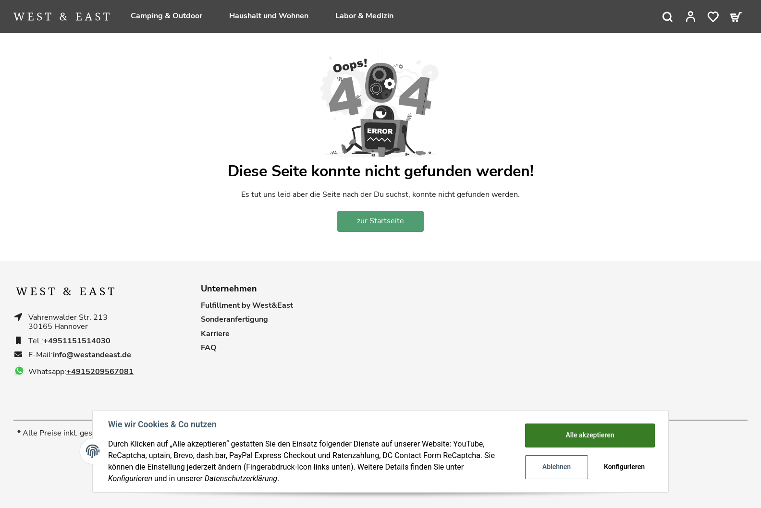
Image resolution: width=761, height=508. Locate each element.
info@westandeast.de (92, 355)
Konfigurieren (624, 467)
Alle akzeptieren (589, 435)
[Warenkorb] (736, 16)
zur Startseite (380, 221)
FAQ (209, 347)
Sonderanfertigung (234, 319)
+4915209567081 (100, 371)
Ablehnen (556, 467)
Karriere (215, 334)
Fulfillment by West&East (247, 305)
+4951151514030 (76, 341)
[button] (690, 16)
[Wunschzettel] (713, 16)
